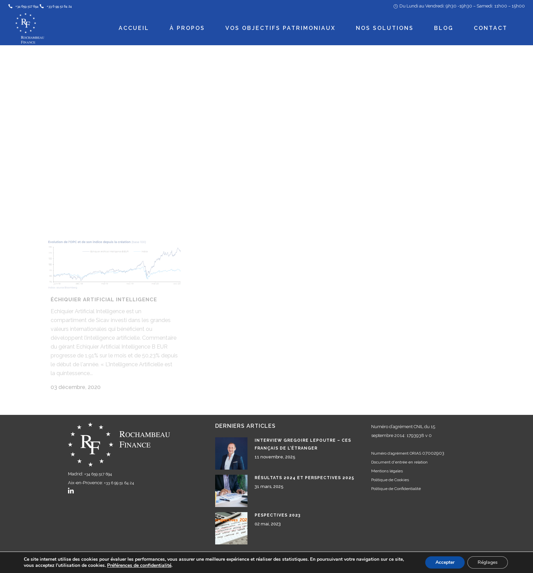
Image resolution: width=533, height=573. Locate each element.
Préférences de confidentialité (139, 565)
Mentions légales (387, 464)
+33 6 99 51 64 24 (119, 476)
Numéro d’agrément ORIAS (396, 446)
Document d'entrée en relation (399, 455)
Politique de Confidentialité (396, 481)
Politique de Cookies (390, 473)
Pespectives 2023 (277, 508)
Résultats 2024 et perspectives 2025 (304, 471)
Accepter (444, 562)
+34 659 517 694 (98, 467)
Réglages (488, 562)
